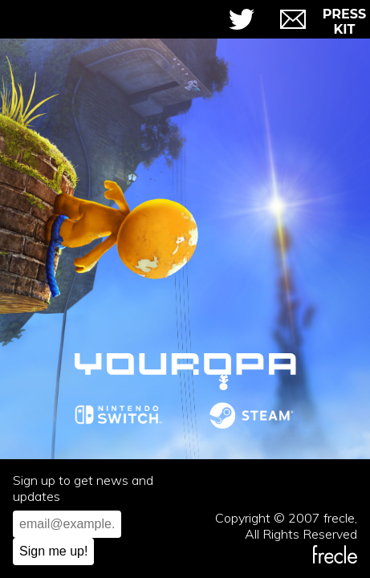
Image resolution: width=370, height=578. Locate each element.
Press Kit (344, 21)
